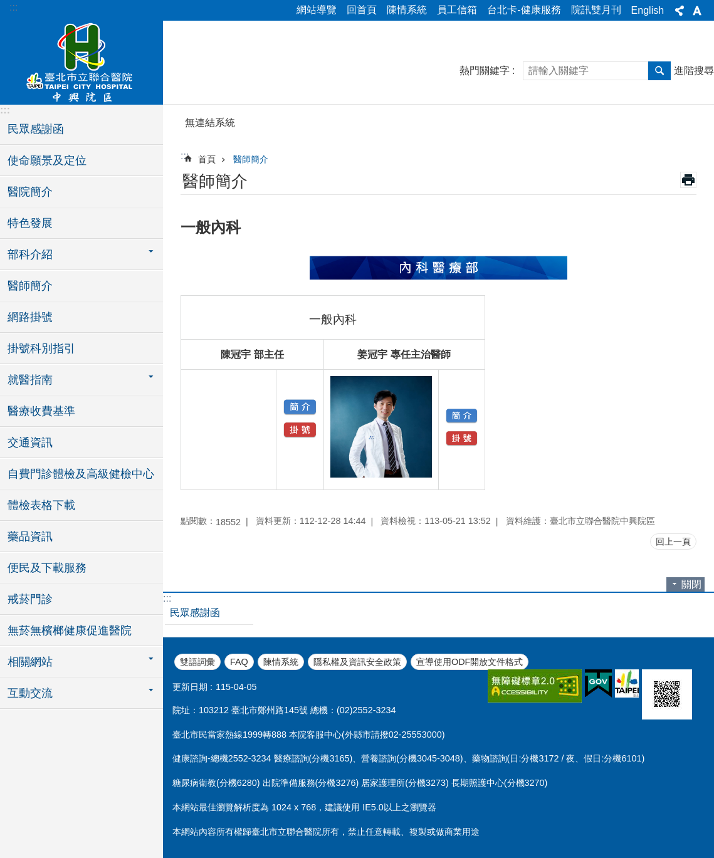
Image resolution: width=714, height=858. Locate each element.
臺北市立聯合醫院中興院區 (81, 61)
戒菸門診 (30, 599)
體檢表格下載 (41, 505)
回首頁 (362, 9)
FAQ (239, 662)
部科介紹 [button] (30, 254)
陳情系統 (407, 9)
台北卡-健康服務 (523, 9)
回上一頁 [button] (673, 541)
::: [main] (185, 155)
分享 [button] (679, 10)
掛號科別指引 (41, 348)
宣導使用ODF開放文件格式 (469, 662)
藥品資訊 (30, 536)
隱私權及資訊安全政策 (357, 662)
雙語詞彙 (197, 662)
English (647, 10)
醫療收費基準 (41, 411)
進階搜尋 (694, 70)
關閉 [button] (691, 584)
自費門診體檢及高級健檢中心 (81, 474)
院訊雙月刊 (596, 9)
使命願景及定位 (47, 160)
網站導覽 (317, 9)
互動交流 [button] (30, 693)
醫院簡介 (30, 192)
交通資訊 (30, 442)
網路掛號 (30, 317)
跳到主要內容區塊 (6, 6)
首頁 (207, 159)
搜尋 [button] (659, 70)
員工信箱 (457, 9)
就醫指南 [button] (30, 380)
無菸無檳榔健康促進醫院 (70, 630)
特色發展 (30, 223)
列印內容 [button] (688, 180)
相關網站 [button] (30, 662)
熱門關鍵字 (484, 70)
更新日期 (189, 687)
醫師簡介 (30, 286)
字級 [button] (697, 10)
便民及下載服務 (47, 568)
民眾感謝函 (36, 129)
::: (13, 7)
